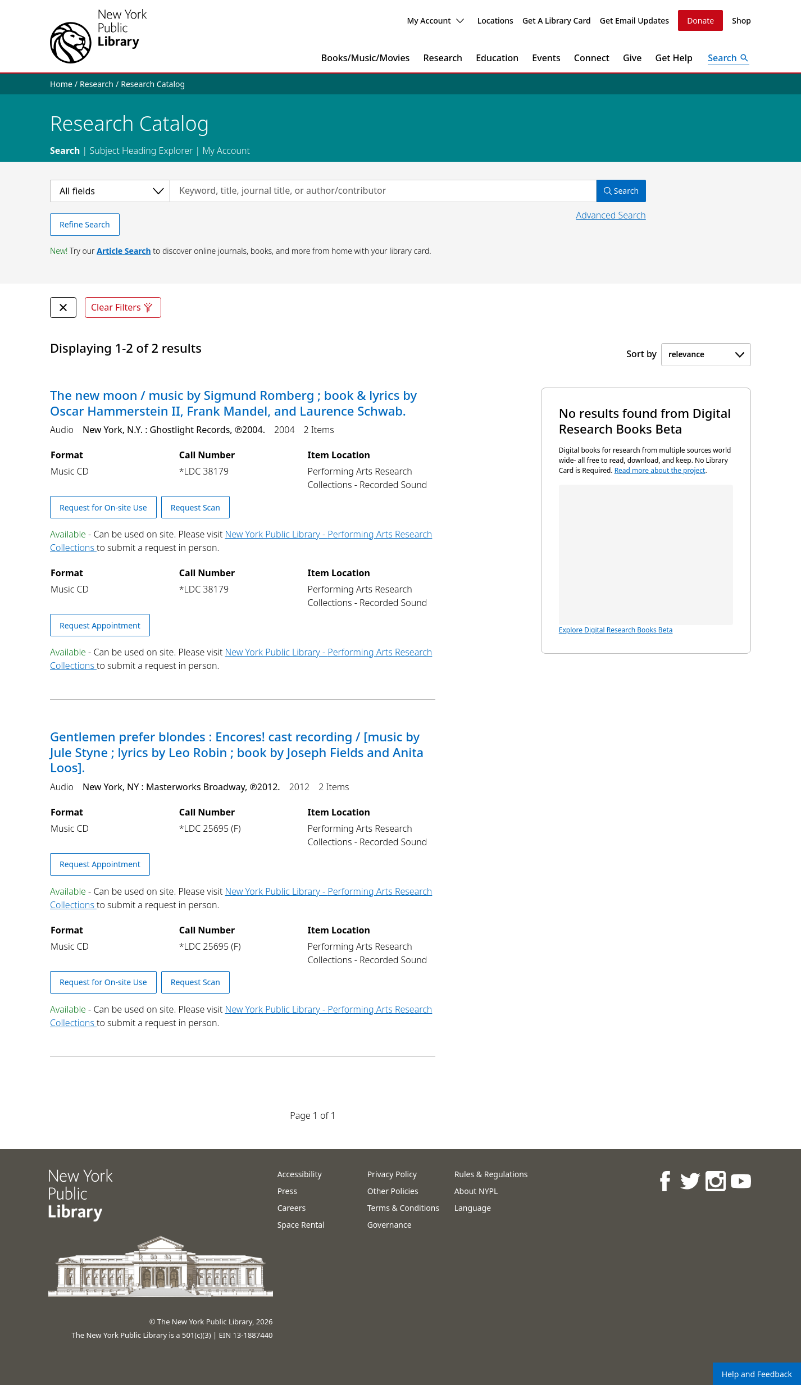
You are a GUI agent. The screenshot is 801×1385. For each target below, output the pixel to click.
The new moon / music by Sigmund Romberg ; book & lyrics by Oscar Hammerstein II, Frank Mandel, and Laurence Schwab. (233, 402)
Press (287, 1191)
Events (546, 58)
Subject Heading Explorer (141, 150)
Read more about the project (660, 470)
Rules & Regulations (491, 1174)
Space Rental (301, 1224)
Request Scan (195, 507)
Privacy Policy (392, 1174)
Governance (389, 1224)
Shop (741, 20)
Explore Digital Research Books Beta (646, 560)
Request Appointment (100, 625)
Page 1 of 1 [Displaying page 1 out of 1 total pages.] (313, 1115)
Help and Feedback (757, 1374)
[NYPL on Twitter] (690, 1180)
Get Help (674, 58)
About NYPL (476, 1191)
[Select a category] (110, 191)
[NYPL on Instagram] (715, 1180)
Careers (291, 1207)
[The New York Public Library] (98, 36)
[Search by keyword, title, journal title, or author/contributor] (383, 191)
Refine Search (85, 224)
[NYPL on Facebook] (665, 1180)
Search (65, 150)
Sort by (641, 354)
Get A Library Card (556, 20)
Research (442, 58)
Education (497, 58)
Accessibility (299, 1174)
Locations (495, 20)
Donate (700, 20)
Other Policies (392, 1191)
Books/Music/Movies (365, 58)
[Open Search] (728, 57)
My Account (435, 20)
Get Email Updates (634, 20)
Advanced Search (610, 215)
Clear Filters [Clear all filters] (123, 307)
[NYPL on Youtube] (741, 1180)
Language (472, 1207)
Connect (591, 58)
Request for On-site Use (103, 507)
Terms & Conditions (403, 1207)
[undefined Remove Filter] (63, 307)
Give (632, 58)
